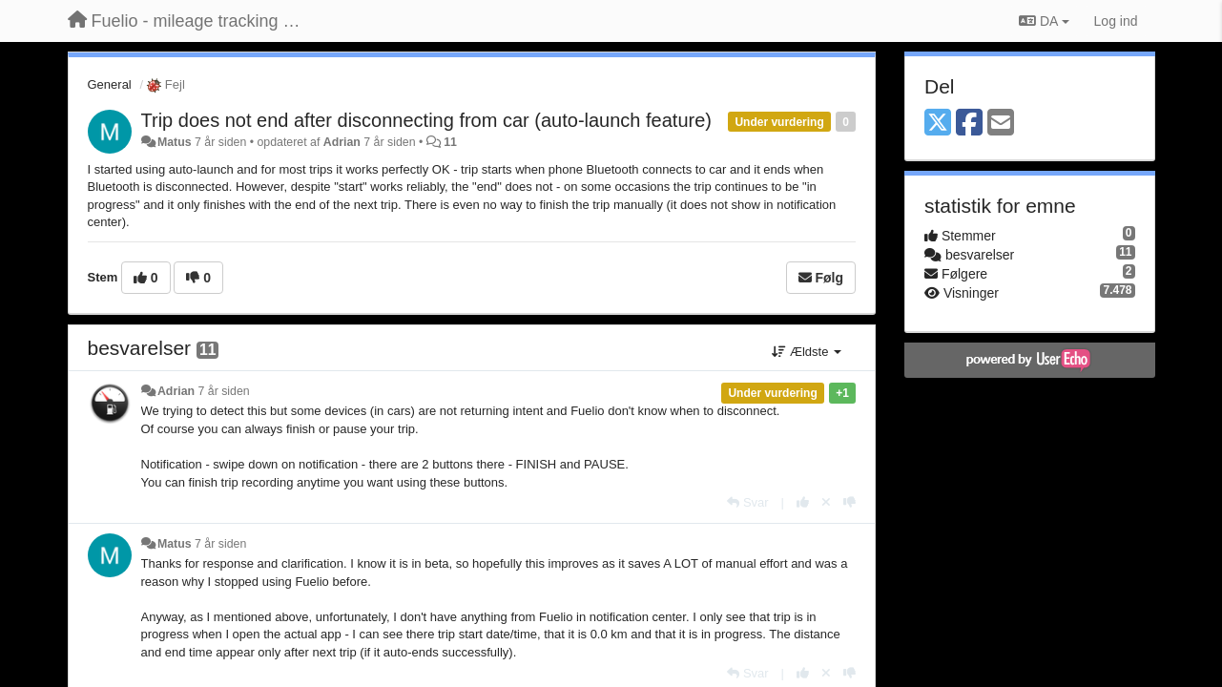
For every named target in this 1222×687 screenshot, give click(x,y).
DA (1043, 21)
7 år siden (223, 391)
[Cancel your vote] (826, 502)
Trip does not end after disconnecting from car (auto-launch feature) (426, 120)
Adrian (342, 142)
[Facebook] (969, 123)
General (110, 84)
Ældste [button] (806, 351)
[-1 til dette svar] (849, 502)
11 (450, 142)
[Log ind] (1116, 21)
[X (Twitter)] (937, 123)
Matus (174, 142)
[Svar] (747, 502)
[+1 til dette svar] (803, 502)
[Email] (1000, 123)
